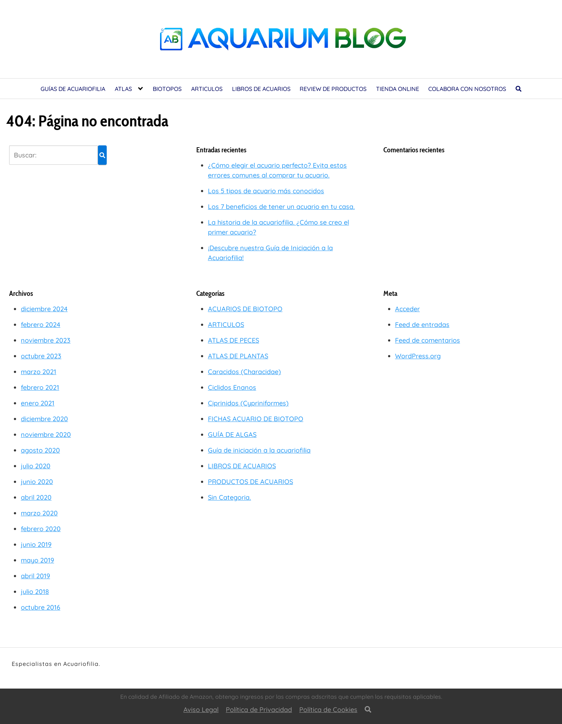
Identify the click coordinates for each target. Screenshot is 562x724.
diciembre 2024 (44, 309)
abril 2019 (35, 576)
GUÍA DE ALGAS (232, 434)
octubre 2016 (40, 607)
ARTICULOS (207, 88)
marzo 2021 (38, 371)
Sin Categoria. (229, 497)
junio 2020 (37, 481)
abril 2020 (36, 497)
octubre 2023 (41, 356)
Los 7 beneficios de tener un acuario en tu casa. (281, 206)
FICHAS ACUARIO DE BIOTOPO (255, 419)
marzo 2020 (39, 513)
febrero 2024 (40, 324)
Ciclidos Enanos (232, 387)
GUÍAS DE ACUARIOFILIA (73, 88)
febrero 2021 (40, 387)
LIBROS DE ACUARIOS (261, 88)
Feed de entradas (422, 324)
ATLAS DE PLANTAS (238, 356)
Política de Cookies (328, 709)
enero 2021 (37, 403)
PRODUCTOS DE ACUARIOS (250, 481)
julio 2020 (35, 466)
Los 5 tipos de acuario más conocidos (266, 191)
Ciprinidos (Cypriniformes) (248, 403)
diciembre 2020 (44, 419)
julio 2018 (35, 591)
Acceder (407, 309)
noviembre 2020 (46, 434)
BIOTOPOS (167, 88)
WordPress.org (418, 356)
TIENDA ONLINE (397, 88)
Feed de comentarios (427, 340)
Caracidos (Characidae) (244, 371)
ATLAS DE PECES (233, 340)
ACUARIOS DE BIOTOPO (245, 309)
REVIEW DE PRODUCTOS (333, 88)
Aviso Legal (201, 709)
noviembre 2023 (46, 340)
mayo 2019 (37, 560)
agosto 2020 (40, 450)
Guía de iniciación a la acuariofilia (259, 450)
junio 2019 (36, 544)
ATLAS (123, 88)
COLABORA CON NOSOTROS (467, 88)
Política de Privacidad (259, 709)
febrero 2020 (41, 529)
